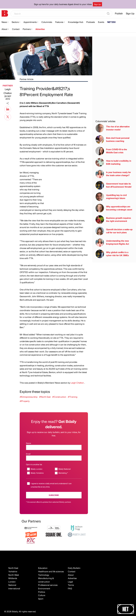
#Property (25, 401)
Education (42, 568)
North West (13, 574)
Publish (119, 13)
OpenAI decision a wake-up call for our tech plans (114, 231)
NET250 (111, 22)
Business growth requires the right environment (113, 219)
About (4, 29)
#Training (72, 396)
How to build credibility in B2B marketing (113, 162)
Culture (41, 595)
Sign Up (97, 4)
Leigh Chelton (8, 91)
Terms (71, 585)
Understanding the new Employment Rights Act (112, 242)
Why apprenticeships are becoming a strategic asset (113, 208)
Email (28, 454)
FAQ (70, 588)
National (12, 585)
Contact (16, 29)
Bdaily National (64, 469)
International (14, 588)
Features (59, 22)
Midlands (12, 578)
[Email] (54, 458)
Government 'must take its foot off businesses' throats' (113, 185)
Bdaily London (36, 469)
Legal (70, 581)
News (4, 22)
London (12, 581)
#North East (45, 396)
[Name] (54, 447)
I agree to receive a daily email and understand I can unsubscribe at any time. (51, 485)
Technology (43, 574)
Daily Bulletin (74, 568)
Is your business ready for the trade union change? (113, 174)
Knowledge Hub (75, 22)
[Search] (108, 13)
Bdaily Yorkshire (37, 473)
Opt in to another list (34, 464)
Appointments (30, 22)
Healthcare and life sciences (51, 571)
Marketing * (63, 473)
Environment (44, 588)
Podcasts (90, 22)
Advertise (40, 29)
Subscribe (54, 495)
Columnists (46, 22)
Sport (40, 598)
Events (101, 22)
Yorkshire (12, 571)
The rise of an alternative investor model (112, 128)
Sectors (15, 22)
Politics (41, 591)
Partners (27, 29)
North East (13, 568)
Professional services (48, 585)
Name (28, 443)
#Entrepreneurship (28, 396)
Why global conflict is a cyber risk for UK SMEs (112, 254)
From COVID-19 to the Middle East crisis (111, 151)
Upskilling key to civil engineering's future (111, 196)
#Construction (59, 396)
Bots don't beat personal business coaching (112, 139)
